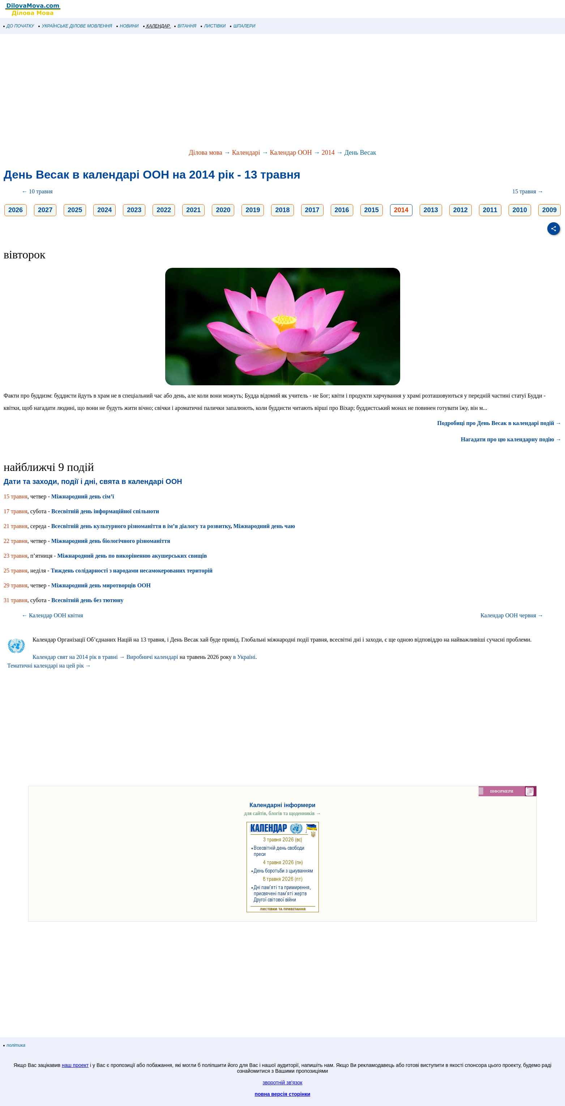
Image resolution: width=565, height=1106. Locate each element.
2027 (45, 210)
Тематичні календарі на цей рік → (49, 666)
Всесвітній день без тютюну (87, 600)
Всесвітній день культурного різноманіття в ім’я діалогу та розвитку (141, 526)
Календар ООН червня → (511, 615)
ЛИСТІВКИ (213, 26)
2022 (164, 210)
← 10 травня (37, 191)
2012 (460, 210)
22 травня (15, 541)
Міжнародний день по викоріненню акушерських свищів (132, 556)
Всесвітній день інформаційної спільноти (105, 511)
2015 (371, 210)
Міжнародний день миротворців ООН (101, 585)
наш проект (75, 1065)
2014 (328, 152)
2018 (282, 210)
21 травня (15, 526)
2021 (193, 210)
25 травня (15, 570)
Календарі (246, 152)
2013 (431, 210)
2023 (134, 210)
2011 (490, 210)
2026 (15, 210)
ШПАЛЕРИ (242, 26)
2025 (75, 210)
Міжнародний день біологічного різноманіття (110, 541)
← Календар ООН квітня (52, 615)
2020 (223, 210)
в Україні (244, 657)
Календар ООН (291, 152)
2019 (252, 210)
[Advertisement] (217, 91)
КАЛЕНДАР (156, 26)
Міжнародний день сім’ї (82, 496)
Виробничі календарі (152, 657)
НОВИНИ (128, 26)
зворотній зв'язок (283, 1082)
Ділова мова (205, 152)
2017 (312, 210)
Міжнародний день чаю (264, 526)
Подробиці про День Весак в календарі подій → (499, 423)
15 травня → (527, 191)
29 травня (15, 585)
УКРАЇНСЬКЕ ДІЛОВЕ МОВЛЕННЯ (75, 26)
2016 (342, 210)
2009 (549, 210)
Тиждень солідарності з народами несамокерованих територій (131, 570)
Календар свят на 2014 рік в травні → (79, 657)
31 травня (15, 600)
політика (14, 1045)
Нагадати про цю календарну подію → (511, 439)
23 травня (15, 556)
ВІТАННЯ (185, 26)
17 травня (15, 511)
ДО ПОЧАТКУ (19, 26)
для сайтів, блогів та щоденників (282, 813)
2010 (520, 210)
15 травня (15, 496)
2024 (104, 210)
